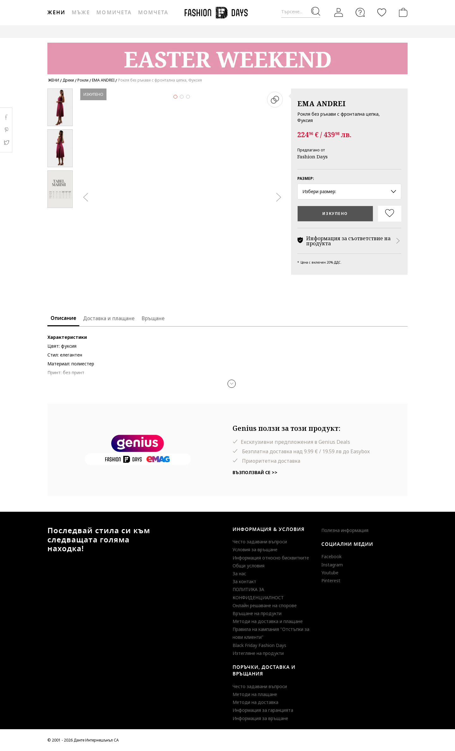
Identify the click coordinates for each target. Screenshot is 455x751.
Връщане (153, 318)
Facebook (331, 556)
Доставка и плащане (109, 318)
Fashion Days (312, 156)
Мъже (81, 12)
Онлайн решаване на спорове (265, 605)
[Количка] (402, 12)
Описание (63, 318)
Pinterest (330, 580)
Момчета (153, 12)
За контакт (244, 581)
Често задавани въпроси (260, 542)
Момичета (113, 12)
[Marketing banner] (227, 55)
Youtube (329, 573)
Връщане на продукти (257, 613)
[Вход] (339, 12)
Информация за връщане (260, 718)
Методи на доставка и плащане (268, 621)
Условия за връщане (255, 549)
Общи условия (248, 566)
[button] (232, 384)
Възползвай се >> (255, 472)
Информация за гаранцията (263, 710)
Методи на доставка (255, 702)
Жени (56, 12)
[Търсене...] (300, 12)
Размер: (305, 178)
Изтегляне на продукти (258, 653)
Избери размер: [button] (349, 191)
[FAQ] (360, 12)
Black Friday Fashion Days (259, 645)
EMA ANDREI (321, 103)
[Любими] (382, 12)
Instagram (332, 565)
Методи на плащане (255, 694)
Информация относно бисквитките (271, 558)
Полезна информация (344, 530)
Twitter (6, 142)
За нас (239, 574)
